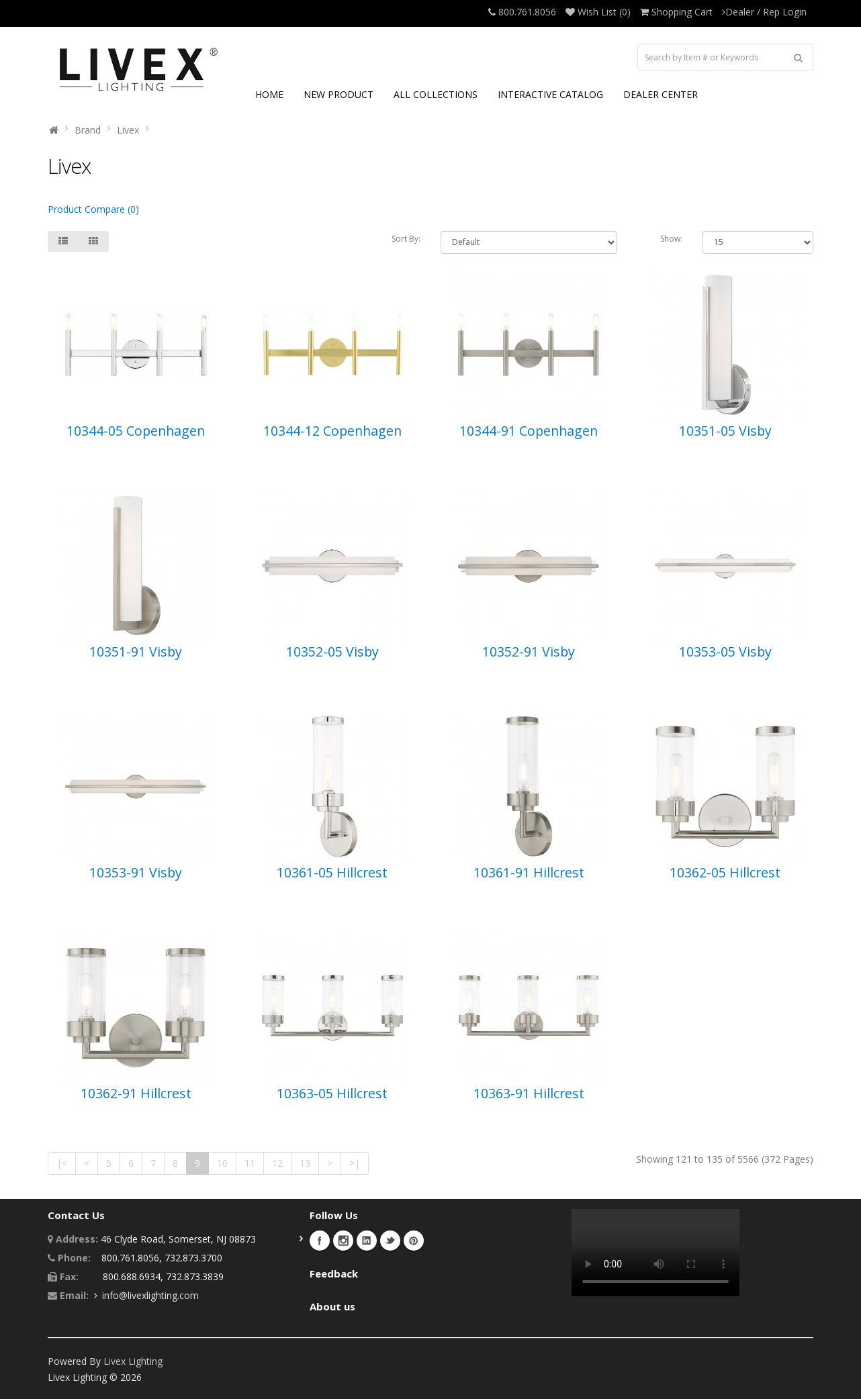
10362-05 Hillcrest (725, 872)
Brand (88, 130)
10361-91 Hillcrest (528, 872)
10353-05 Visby (725, 651)
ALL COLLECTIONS (436, 94)
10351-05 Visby (725, 431)
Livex (128, 130)
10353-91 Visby (135, 872)
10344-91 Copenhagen (528, 431)
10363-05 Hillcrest (332, 1093)
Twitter (390, 1241)
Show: (671, 238)
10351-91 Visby (135, 651)
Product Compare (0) (93, 209)
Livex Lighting (133, 1361)
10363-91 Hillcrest (528, 1093)
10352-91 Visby (528, 651)
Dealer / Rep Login (764, 11)
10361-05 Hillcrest (332, 872)
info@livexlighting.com (150, 1295)
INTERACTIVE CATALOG (550, 94)
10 (222, 1163)
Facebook (320, 1241)
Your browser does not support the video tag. (655, 1252)
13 (305, 1163)
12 (277, 1163)
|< (61, 1163)
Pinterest (414, 1241)
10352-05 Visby (332, 651)
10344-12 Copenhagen (332, 431)
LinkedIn (367, 1241)
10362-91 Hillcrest (136, 1093)
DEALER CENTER (660, 94)
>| (354, 1163)
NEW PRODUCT (338, 94)
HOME (269, 94)
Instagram (343, 1241)
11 (249, 1163)
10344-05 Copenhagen (135, 431)
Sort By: (406, 238)
